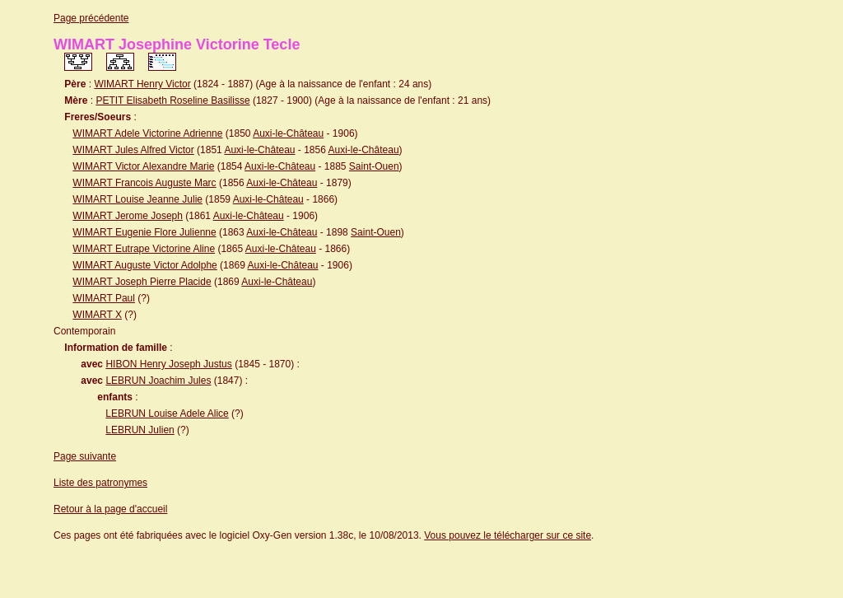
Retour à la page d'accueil (110, 509)
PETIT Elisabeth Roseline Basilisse (172, 100)
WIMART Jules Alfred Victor (132, 150)
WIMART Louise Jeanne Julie (137, 199)
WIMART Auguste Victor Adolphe (144, 265)
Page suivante (85, 456)
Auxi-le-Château (288, 133)
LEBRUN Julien (139, 430)
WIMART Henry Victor (142, 84)
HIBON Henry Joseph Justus (168, 364)
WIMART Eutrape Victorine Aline (143, 249)
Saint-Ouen (374, 166)
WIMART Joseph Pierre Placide (141, 281)
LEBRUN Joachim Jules (158, 380)
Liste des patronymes (100, 482)
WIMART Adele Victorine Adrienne (147, 133)
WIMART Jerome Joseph (127, 216)
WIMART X (97, 314)
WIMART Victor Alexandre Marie (143, 166)
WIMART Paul (103, 298)
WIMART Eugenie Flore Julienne (144, 232)
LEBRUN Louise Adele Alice (166, 413)
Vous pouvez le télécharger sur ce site (507, 535)
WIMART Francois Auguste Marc (144, 183)
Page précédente (91, 18)
